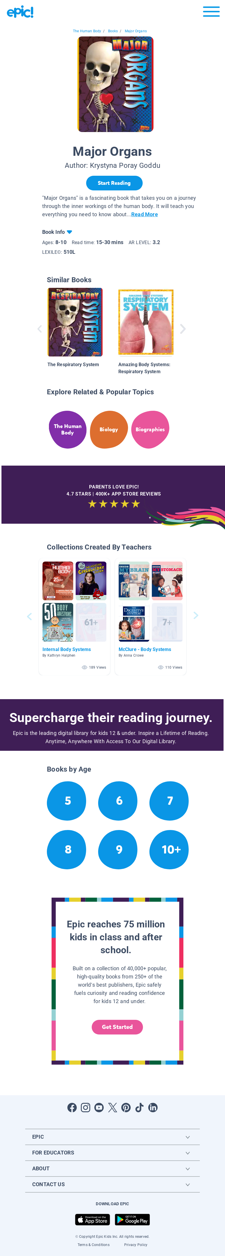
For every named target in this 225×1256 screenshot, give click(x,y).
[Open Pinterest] (126, 1107)
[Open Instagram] (85, 1107)
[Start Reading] (114, 183)
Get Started (117, 1027)
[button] (74, 616)
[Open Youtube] (99, 1107)
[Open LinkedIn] (153, 1107)
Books (113, 31)
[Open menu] (211, 13)
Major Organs (136, 31)
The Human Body (87, 31)
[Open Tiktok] (139, 1107)
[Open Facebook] (72, 1107)
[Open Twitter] (112, 1107)
